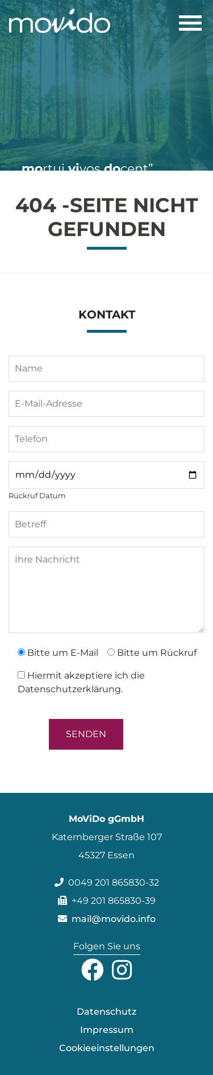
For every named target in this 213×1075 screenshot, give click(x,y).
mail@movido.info (107, 918)
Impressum (106, 1029)
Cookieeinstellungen (106, 1048)
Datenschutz (106, 1011)
